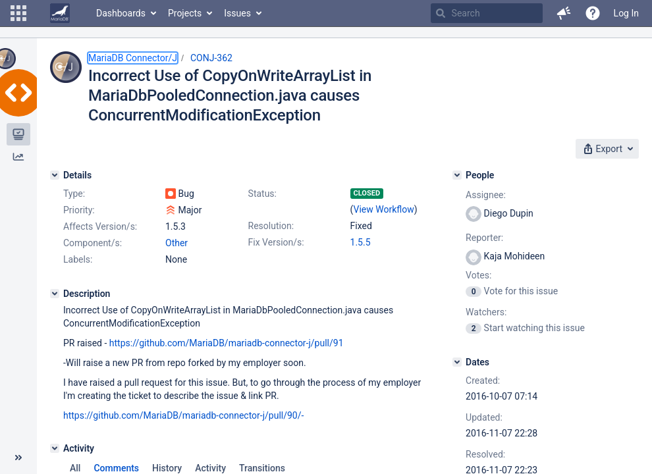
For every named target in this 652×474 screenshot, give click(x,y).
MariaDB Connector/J (132, 58)
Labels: (77, 259)
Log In (626, 13)
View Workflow (384, 209)
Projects (185, 13)
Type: (74, 193)
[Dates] (457, 362)
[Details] (54, 175)
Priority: (79, 210)
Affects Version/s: (100, 226)
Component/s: (92, 243)
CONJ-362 (211, 58)
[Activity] (54, 448)
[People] (457, 175)
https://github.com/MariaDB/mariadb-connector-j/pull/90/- (183, 415)
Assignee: (486, 195)
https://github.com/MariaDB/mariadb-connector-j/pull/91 (226, 343)
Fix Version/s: (276, 242)
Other (176, 243)
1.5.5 (360, 242)
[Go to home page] (59, 13)
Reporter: (484, 237)
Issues (237, 13)
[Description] (54, 293)
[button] (18, 13)
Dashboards (121, 13)
